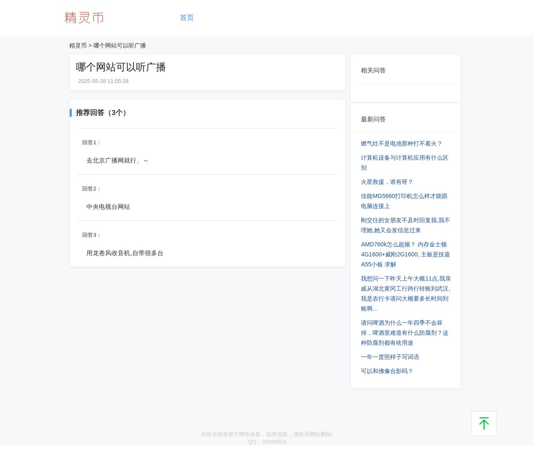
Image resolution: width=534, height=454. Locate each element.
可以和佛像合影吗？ (387, 371)
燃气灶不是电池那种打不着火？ (402, 143)
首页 (187, 18)
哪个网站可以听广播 (119, 45)
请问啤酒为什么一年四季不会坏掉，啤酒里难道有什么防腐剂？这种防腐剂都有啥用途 (404, 332)
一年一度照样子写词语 (390, 357)
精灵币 (78, 45)
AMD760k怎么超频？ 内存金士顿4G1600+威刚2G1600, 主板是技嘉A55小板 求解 (405, 254)
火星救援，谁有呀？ (387, 181)
